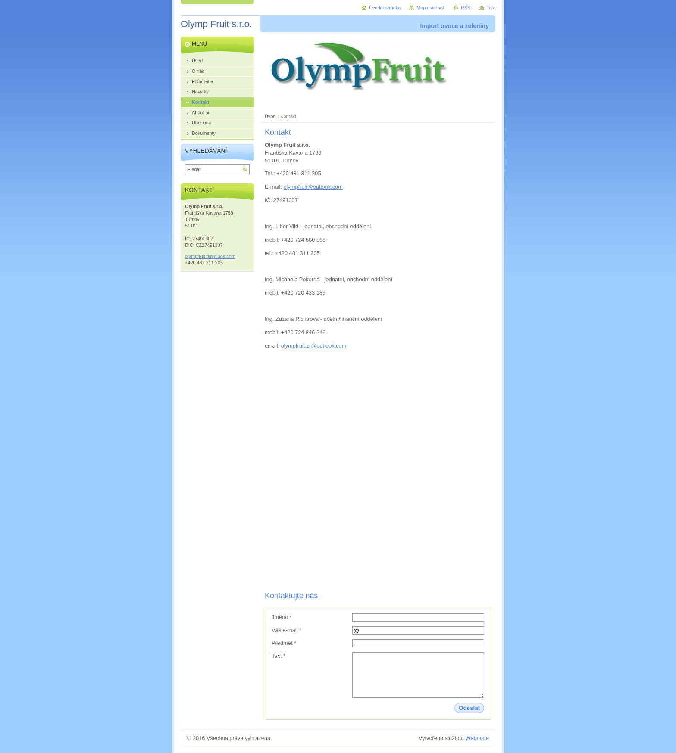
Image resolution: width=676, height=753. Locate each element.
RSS (465, 7)
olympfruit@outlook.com (312, 187)
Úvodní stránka (385, 7)
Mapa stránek (430, 7)
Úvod (270, 116)
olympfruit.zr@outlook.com (314, 345)
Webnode (477, 738)
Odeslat (469, 708)
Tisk (490, 7)
